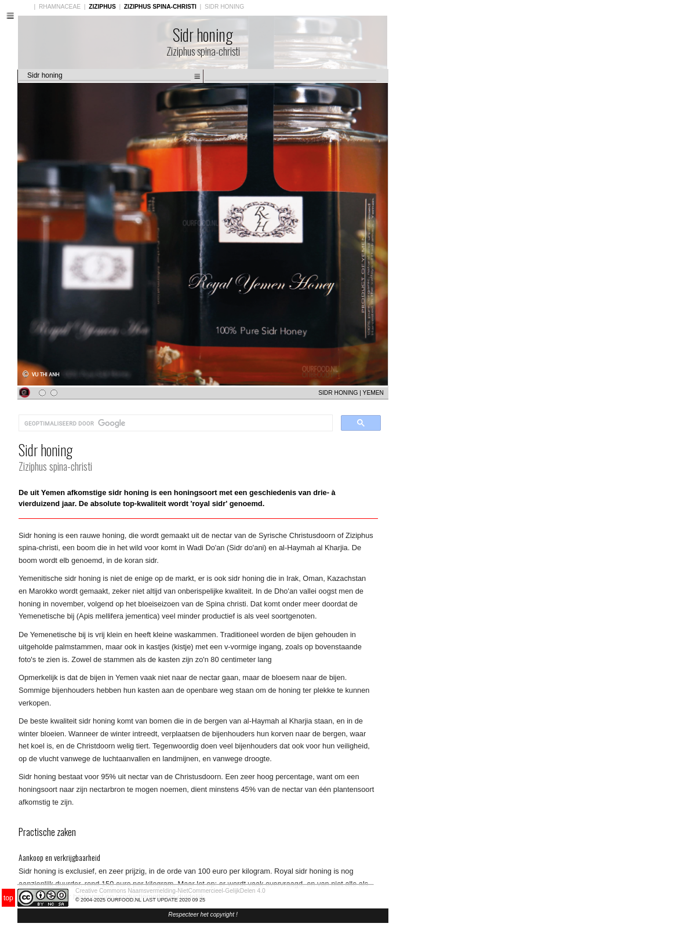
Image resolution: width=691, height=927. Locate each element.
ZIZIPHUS (102, 6)
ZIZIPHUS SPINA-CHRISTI (160, 6)
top (8, 898)
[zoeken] (174, 423)
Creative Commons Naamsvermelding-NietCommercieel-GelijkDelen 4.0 (170, 891)
